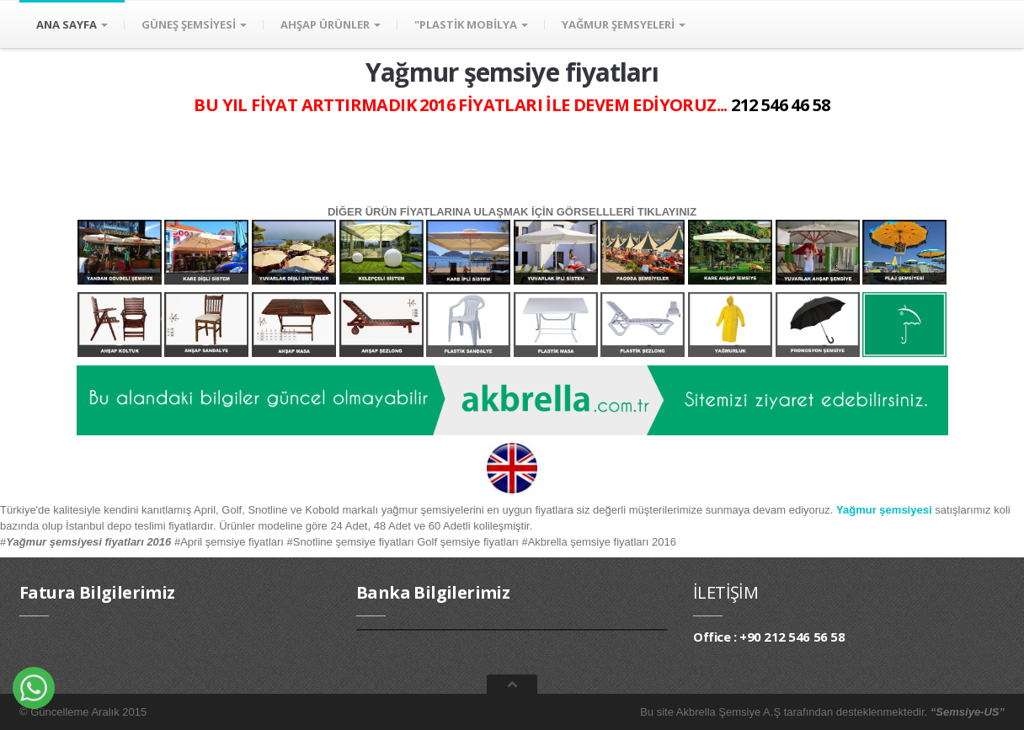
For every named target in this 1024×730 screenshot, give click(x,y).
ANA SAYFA (72, 24)
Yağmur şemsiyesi (883, 510)
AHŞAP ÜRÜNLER (330, 24)
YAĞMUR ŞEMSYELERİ (623, 24)
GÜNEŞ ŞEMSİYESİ (194, 24)
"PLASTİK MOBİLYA (471, 24)
